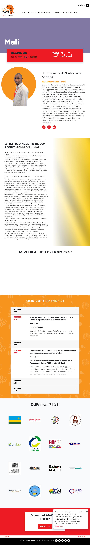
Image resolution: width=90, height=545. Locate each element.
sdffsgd (47, 272)
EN (79, 5)
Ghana (6, 536)
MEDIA (48, 13)
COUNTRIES (39, 13)
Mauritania (82, 536)
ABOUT (30, 13)
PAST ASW (73, 13)
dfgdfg (23, 272)
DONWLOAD (45, 527)
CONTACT (64, 13)
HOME (24, 13)
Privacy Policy (58, 526)
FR (83, 5)
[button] (0, 276)
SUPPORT (56, 13)
